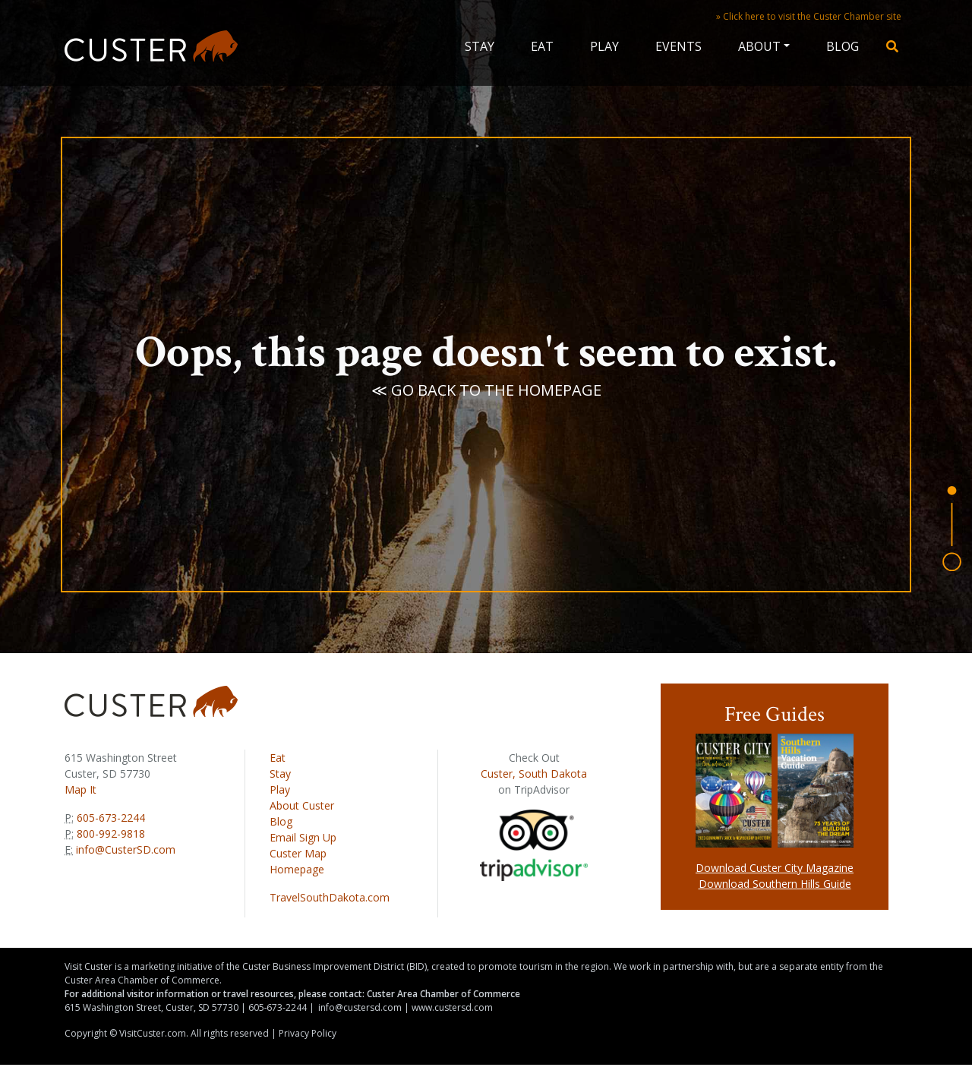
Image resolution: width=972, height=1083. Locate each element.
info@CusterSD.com (125, 849)
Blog (842, 46)
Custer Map (298, 853)
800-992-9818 (109, 833)
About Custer (302, 805)
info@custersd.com (360, 1007)
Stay (479, 46)
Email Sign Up (303, 837)
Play (604, 46)
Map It (80, 789)
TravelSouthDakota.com (330, 897)
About (759, 46)
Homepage (297, 869)
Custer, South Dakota (534, 773)
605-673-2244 (109, 817)
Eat (542, 46)
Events (678, 46)
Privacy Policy (307, 1033)
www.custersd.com (452, 1007)
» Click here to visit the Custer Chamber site (808, 16)
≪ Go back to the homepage (486, 390)
